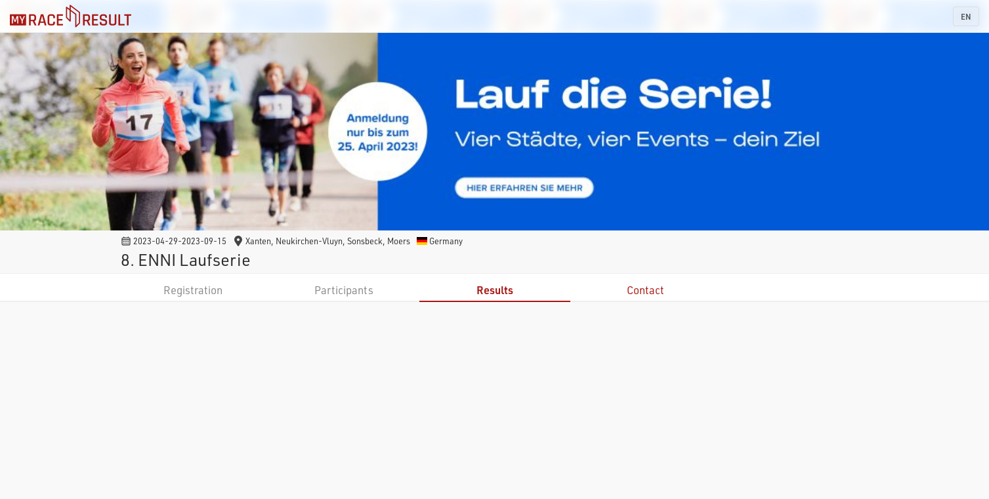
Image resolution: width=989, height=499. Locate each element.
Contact (645, 290)
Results (494, 290)
